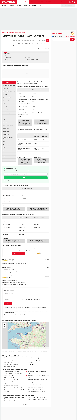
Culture (40, 2)
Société (12, 5)
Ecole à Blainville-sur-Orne (34, 383)
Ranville (37, 44)
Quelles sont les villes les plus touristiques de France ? (38, 209)
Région (6, 59)
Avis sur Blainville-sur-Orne (32, 59)
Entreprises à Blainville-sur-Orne (36, 389)
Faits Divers (19, 5)
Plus (63, 2)
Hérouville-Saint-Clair (9, 364)
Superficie (29, 55)
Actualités (23, 2)
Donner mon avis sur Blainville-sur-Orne (26, 122)
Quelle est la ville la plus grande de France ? (14, 241)
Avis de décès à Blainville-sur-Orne (13, 373)
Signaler (47, 259)
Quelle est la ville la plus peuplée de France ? (41, 161)
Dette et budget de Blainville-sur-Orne (14, 388)
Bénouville (21, 44)
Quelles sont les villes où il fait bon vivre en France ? (14, 209)
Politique (4, 5)
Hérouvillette (31, 358)
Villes (39, 5)
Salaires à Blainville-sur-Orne (11, 371)
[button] (26, 334)
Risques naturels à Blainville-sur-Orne (13, 380)
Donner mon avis (19, 254)
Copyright (25, 404)
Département (8, 57)
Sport (32, 2)
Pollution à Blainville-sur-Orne (11, 378)
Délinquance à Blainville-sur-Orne (12, 375)
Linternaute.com (57, 36)
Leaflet (30, 348)
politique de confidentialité (19, 314)
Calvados (11, 32)
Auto (55, 2)
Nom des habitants (9, 61)
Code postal (7, 55)
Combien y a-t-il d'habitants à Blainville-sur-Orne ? (25, 161)
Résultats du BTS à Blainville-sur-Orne (37, 399)
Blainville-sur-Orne (20, 32)
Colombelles (7, 366)
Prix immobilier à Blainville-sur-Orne (37, 391)
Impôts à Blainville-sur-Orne (11, 385)
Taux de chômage (22, 153)
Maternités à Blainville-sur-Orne (36, 387)
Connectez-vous (37, 299)
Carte (28, 61)
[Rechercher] (68, 5)
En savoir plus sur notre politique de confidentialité (14, 180)
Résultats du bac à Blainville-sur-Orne (13, 401)
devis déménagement (31, 83)
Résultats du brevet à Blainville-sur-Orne (38, 397)
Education (27, 5)
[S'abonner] (63, 39)
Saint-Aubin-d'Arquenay (34, 360)
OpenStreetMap (40, 348)
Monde (34, 5)
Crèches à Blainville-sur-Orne (35, 385)
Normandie (35, 93)
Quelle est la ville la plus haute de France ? (38, 241)
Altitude (28, 57)
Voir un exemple (70, 36)
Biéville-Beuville (29, 44)
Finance (48, 2)
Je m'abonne (24, 178)
